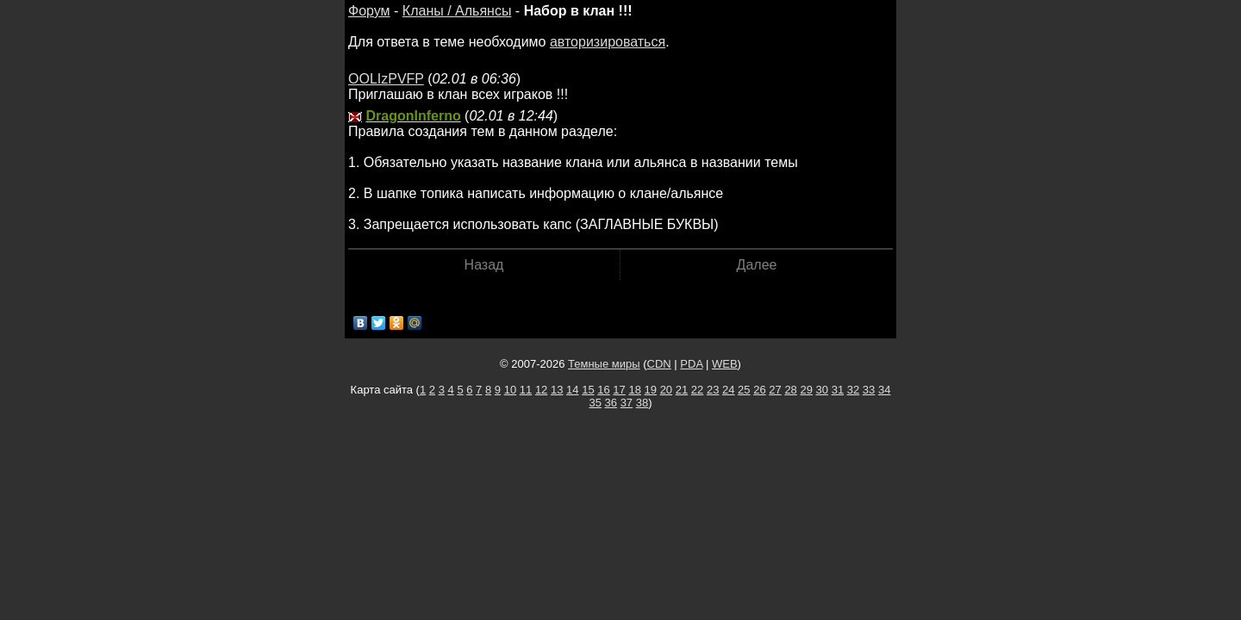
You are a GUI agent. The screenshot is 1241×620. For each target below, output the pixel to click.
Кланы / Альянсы (457, 10)
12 (541, 389)
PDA (691, 363)
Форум (369, 10)
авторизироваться (607, 41)
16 (603, 389)
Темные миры (604, 363)
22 (697, 389)
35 (595, 402)
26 (759, 389)
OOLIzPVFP (386, 78)
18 (634, 389)
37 (626, 402)
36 (611, 402)
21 (682, 389)
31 (838, 389)
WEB (725, 363)
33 (869, 389)
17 (619, 389)
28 (790, 389)
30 (822, 389)
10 (510, 389)
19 (651, 389)
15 (588, 389)
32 (853, 389)
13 (557, 389)
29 (806, 389)
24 (728, 389)
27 (775, 389)
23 (713, 389)
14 (572, 389)
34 (884, 389)
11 (526, 389)
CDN (659, 363)
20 (666, 389)
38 (642, 402)
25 (744, 389)
